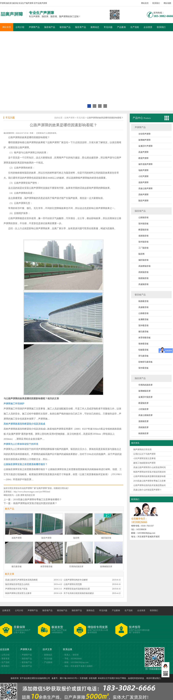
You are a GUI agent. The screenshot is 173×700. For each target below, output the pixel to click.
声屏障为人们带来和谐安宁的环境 (21, 444)
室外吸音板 (143, 368)
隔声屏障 (29, 198)
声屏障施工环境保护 (14, 403)
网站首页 (145, 3)
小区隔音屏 (143, 409)
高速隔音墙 (143, 284)
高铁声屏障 (143, 194)
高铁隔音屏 (143, 427)
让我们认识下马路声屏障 (144, 454)
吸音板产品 (65, 27)
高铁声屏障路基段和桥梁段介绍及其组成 (24, 424)
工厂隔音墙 (143, 248)
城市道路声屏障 (145, 164)
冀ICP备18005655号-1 (69, 678)
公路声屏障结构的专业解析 (76, 580)
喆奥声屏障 (69, 118)
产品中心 (138, 117)
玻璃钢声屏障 (144, 140)
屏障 (22, 495)
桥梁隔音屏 (143, 403)
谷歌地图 (93, 678)
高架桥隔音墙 (144, 266)
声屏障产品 (34, 27)
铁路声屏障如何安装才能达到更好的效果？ (35, 503)
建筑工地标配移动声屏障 (144, 463)
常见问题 (108, 27)
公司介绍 (20, 27)
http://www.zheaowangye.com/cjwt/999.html (32, 492)
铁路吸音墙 (143, 301)
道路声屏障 (143, 182)
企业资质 (148, 27)
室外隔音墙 (143, 242)
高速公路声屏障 (145, 188)
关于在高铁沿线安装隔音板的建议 (79, 593)
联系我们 (156, 3)
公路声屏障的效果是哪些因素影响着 (149, 476)
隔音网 (141, 254)
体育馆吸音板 (144, 338)
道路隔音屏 (143, 421)
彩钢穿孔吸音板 (145, 362)
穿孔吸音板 (143, 356)
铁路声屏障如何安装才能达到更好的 (149, 472)
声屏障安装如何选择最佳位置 (77, 589)
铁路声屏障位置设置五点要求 (18, 593)
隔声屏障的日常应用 (142, 449)
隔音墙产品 (49, 27)
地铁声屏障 (143, 170)
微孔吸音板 (143, 331)
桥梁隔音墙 (143, 230)
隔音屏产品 (80, 27)
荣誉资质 (5, 659)
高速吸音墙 (143, 307)
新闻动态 (95, 27)
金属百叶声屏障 (145, 146)
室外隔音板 (143, 224)
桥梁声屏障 (143, 158)
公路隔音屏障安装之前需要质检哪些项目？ (25, 464)
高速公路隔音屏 (145, 415)
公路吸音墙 (143, 313)
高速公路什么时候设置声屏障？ (147, 490)
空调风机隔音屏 (145, 385)
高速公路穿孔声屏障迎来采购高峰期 (21, 580)
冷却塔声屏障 (144, 134)
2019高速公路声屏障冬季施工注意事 (149, 481)
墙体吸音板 (143, 344)
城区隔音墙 (143, 260)
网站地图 (167, 3)
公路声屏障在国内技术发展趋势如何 (149, 485)
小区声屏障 (143, 176)
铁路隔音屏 (143, 433)
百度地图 (84, 678)
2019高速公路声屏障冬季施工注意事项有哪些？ (37, 499)
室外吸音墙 (143, 325)
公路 (18, 495)
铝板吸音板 (143, 350)
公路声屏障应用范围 (73, 584)
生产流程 (134, 27)
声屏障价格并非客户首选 (16, 589)
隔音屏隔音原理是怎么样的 (17, 584)
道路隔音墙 (143, 236)
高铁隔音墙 (143, 272)
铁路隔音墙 (143, 278)
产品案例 (121, 27)
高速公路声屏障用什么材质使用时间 (149, 467)
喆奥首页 (6, 610)
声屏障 (16, 137)
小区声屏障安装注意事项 (144, 458)
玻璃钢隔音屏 (144, 391)
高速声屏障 (143, 152)
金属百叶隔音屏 (145, 397)
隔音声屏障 (143, 201)
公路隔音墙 (143, 217)
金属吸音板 (143, 319)
